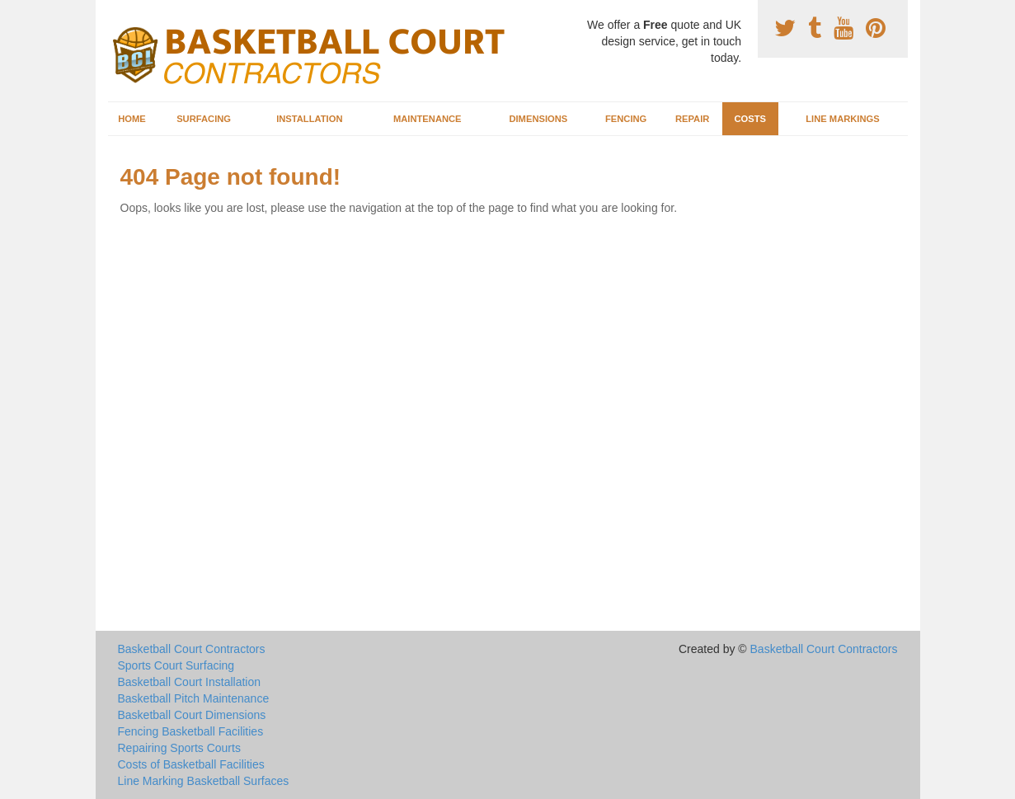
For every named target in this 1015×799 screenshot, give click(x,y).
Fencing (625, 119)
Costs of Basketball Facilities (191, 764)
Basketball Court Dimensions (192, 714)
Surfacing (203, 119)
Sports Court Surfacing (176, 665)
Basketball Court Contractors (191, 649)
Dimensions (538, 119)
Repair (692, 119)
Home (132, 119)
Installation (309, 119)
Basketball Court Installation (189, 682)
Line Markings (843, 119)
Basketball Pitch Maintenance (194, 698)
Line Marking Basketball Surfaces (203, 780)
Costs (750, 119)
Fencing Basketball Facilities (191, 731)
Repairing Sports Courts (179, 747)
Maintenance (427, 119)
